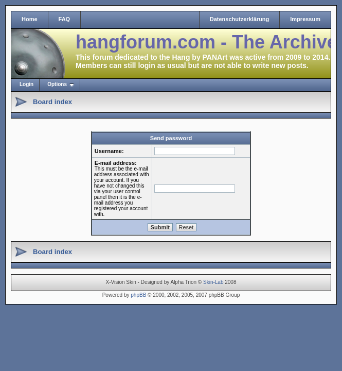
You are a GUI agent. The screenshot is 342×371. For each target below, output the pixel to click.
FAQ (64, 19)
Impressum (305, 19)
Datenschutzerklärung (239, 19)
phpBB (138, 295)
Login (26, 84)
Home (30, 19)
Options (57, 84)
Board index (52, 102)
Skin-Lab (213, 282)
